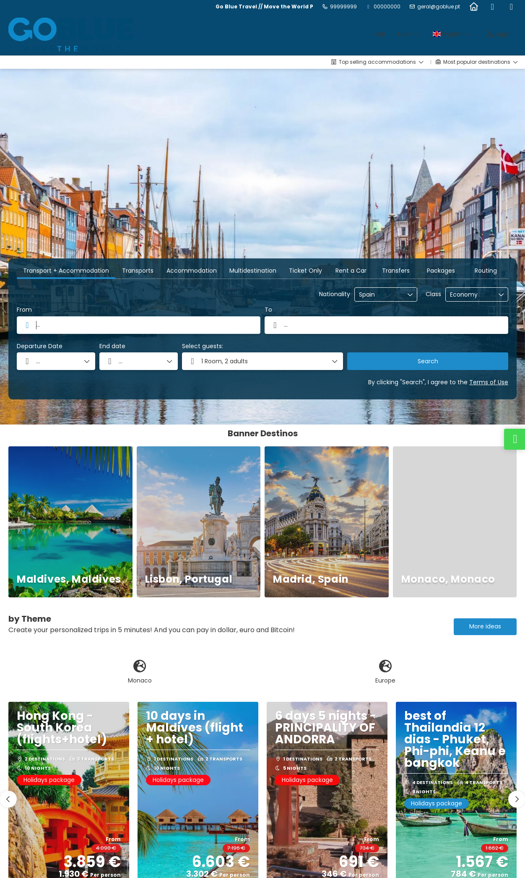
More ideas (485, 626)
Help (379, 34)
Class (433, 294)
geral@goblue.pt (438, 6)
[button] (8, 799)
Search (428, 361)
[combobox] (380, 294)
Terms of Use (488, 382)
